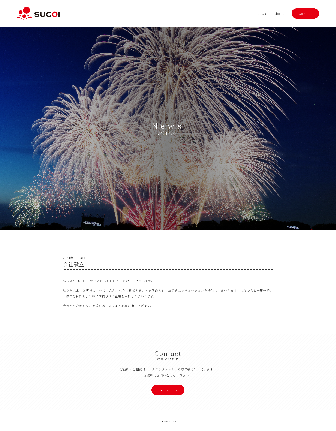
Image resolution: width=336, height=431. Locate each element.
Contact (305, 13)
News (261, 13)
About (279, 13)
